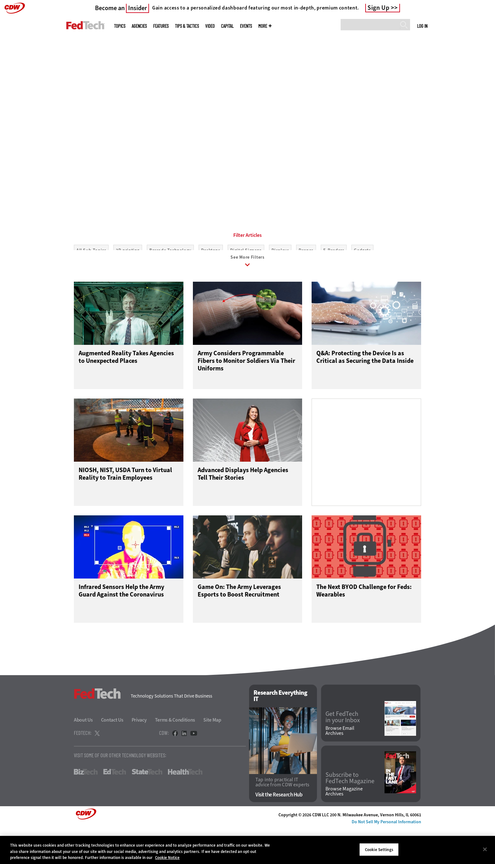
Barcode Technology (170, 279)
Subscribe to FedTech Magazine (349, 813)
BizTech (86, 807)
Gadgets (362, 279)
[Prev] (21, 95)
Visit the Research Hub (278, 830)
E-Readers (333, 279)
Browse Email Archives (339, 766)
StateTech (147, 807)
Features (161, 26)
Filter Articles (247, 264)
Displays (280, 279)
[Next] (474, 95)
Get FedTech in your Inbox (342, 753)
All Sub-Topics (91, 279)
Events (246, 26)
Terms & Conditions (175, 755)
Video (210, 26)
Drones (306, 279)
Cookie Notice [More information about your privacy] (167, 857)
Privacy (139, 755)
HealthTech (185, 807)
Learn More (104, 163)
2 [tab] (251, 189)
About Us (83, 755)
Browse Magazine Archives (344, 827)
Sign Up (378, 8)
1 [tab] (240, 189)
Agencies (139, 26)
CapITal (227, 26)
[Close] (485, 849)
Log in (422, 26)
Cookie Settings (379, 849)
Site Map (212, 755)
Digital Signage (246, 279)
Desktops (210, 279)
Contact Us (112, 755)
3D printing (128, 279)
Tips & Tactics (187, 26)
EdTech (114, 807)
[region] (247, 850)
